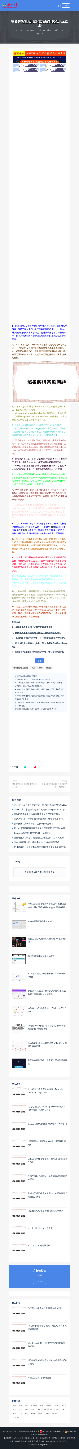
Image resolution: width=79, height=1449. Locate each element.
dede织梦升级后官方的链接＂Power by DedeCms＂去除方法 (46, 1091)
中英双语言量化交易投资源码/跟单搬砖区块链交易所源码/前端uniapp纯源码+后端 (47, 906)
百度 (53, 526)
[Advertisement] (39, 198)
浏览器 (49, 668)
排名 (51, 1409)
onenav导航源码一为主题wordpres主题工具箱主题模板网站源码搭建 (47, 992)
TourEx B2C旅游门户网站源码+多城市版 (32, 833)
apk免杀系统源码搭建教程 (40, 921)
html (33, 1413)
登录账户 (35, 872)
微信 (41, 1405)
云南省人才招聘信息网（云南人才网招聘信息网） (38, 632)
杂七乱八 (47, 30)
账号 (45, 1409)
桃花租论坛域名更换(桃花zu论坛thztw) (45, 1210)
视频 (20, 1405)
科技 (57, 1409)
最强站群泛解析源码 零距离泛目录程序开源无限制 (37, 814)
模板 (14, 1413)
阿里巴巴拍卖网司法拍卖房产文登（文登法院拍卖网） (40, 652)
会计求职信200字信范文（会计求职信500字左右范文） (40, 638)
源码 (14, 1409)
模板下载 (49, 1405)
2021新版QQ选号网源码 (39, 1245)
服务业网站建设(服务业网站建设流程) (25, 785)
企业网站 (34, 1405)
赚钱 (26, 1409)
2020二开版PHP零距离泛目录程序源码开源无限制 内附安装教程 (43, 828)
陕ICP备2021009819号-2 (51, 1431)
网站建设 (54, 1413)
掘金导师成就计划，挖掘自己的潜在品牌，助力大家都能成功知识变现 (46, 837)
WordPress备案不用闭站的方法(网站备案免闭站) (46, 1344)
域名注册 (16, 1417)
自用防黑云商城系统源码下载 (41, 956)
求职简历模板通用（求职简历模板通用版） (35, 627)
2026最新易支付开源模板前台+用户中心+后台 (46, 975)
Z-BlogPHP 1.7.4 (44, 1444)
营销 (25, 530)
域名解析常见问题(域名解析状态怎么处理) (41, 709)
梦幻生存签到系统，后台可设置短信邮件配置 (47, 1062)
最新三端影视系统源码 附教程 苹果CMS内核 (47, 940)
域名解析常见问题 (20, 668)
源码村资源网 (20, 709)
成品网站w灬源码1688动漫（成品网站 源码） (47, 1143)
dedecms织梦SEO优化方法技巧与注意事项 (47, 1124)
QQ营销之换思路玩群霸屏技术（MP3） (46, 1308)
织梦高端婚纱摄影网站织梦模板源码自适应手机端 (47, 1362)
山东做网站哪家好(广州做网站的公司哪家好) (54, 785)
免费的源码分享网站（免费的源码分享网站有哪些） (47, 1177)
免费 (47, 1413)
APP (26, 1405)
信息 (32, 1409)
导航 (63, 1409)
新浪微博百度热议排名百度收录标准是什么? (34, 823)
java (56, 1405)
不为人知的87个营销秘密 (39, 1377)
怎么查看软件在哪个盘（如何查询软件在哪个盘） (47, 1160)
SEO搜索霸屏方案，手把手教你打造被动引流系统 (36, 842)
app (26, 1413)
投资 (63, 1405)
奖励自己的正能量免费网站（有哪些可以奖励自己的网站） (47, 1195)
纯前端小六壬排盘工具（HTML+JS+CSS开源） (47, 1010)
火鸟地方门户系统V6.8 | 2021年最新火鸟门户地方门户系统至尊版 (46, 1108)
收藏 (39, 661)
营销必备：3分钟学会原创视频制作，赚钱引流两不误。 (39, 819)
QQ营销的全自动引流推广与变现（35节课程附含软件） (47, 1327)
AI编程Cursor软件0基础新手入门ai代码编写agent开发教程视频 (47, 1027)
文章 (20, 1413)
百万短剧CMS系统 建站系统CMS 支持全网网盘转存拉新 (47, 1044)
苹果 (14, 1405)
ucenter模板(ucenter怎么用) (40, 1228)
